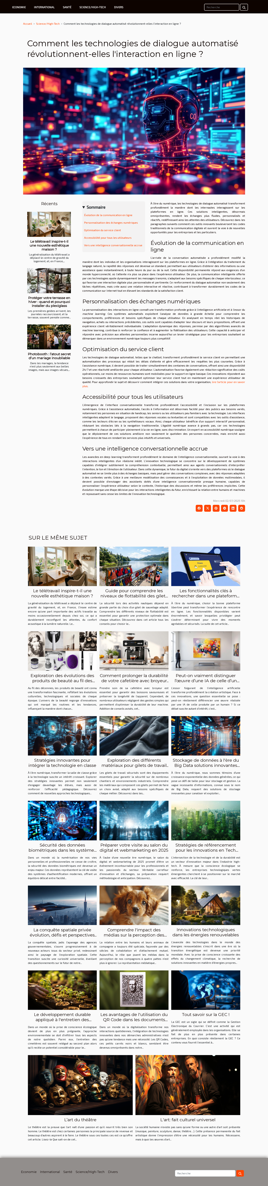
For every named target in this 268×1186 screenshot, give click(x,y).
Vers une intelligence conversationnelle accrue (113, 245)
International (44, 7)
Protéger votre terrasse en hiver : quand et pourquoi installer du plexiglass (49, 302)
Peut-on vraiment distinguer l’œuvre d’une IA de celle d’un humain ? (206, 680)
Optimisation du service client (102, 230)
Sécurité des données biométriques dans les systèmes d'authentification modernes (62, 850)
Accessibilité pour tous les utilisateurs (108, 237)
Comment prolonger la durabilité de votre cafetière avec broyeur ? (134, 680)
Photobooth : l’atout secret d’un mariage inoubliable (49, 356)
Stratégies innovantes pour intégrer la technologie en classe (62, 763)
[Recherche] (221, 7)
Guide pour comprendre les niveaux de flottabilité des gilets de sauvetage (134, 596)
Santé (67, 7)
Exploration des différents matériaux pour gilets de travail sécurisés (134, 765)
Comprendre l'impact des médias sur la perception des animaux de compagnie (134, 935)
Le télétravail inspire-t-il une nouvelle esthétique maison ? (49, 245)
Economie (19, 7)
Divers (118, 7)
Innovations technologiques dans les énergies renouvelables (205, 932)
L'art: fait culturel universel (187, 1119)
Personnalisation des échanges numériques (111, 222)
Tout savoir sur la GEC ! (206, 1014)
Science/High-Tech (92, 7)
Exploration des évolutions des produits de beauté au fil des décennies (62, 680)
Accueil (27, 23)
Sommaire (96, 207)
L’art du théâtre (80, 1119)
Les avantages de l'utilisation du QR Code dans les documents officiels (134, 1019)
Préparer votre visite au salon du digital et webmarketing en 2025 (134, 847)
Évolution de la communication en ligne (108, 215)
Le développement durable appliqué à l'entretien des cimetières (62, 1019)
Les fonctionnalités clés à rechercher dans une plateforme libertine (205, 596)
